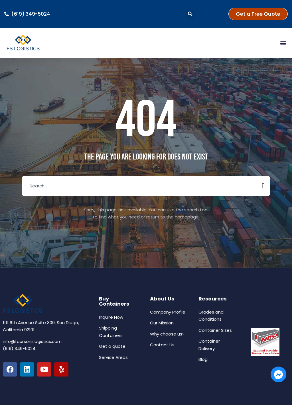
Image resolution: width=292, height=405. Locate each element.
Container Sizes (215, 330)
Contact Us (162, 345)
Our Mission (162, 323)
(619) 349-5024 (19, 348)
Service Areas (113, 357)
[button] (190, 14)
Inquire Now (111, 317)
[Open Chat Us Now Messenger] (278, 374)
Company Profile (167, 312)
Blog (203, 359)
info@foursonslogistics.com (32, 341)
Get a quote (112, 346)
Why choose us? (167, 334)
